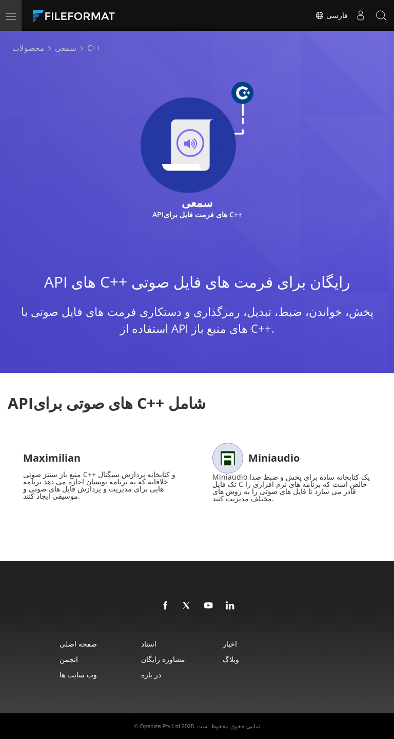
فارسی (331, 15)
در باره (151, 674)
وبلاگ (231, 659)
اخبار (230, 644)
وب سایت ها (78, 674)
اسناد (148, 644)
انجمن (69, 659)
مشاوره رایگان (163, 659)
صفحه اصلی (78, 644)
